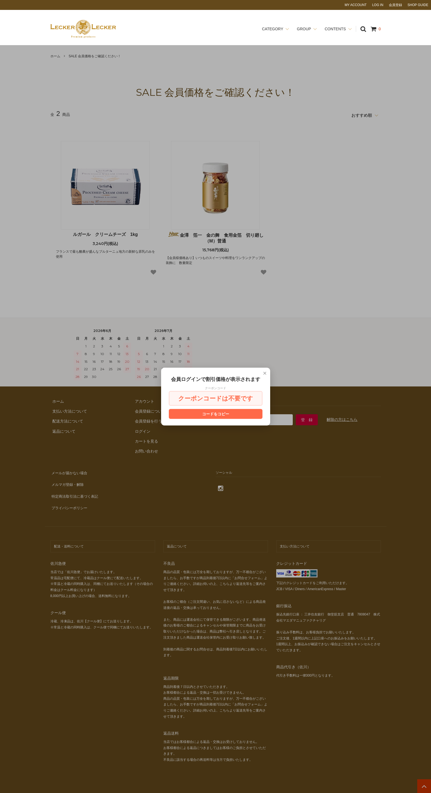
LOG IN (377, 5)
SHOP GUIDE (418, 5)
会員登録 (395, 5)
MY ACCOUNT (356, 5)
